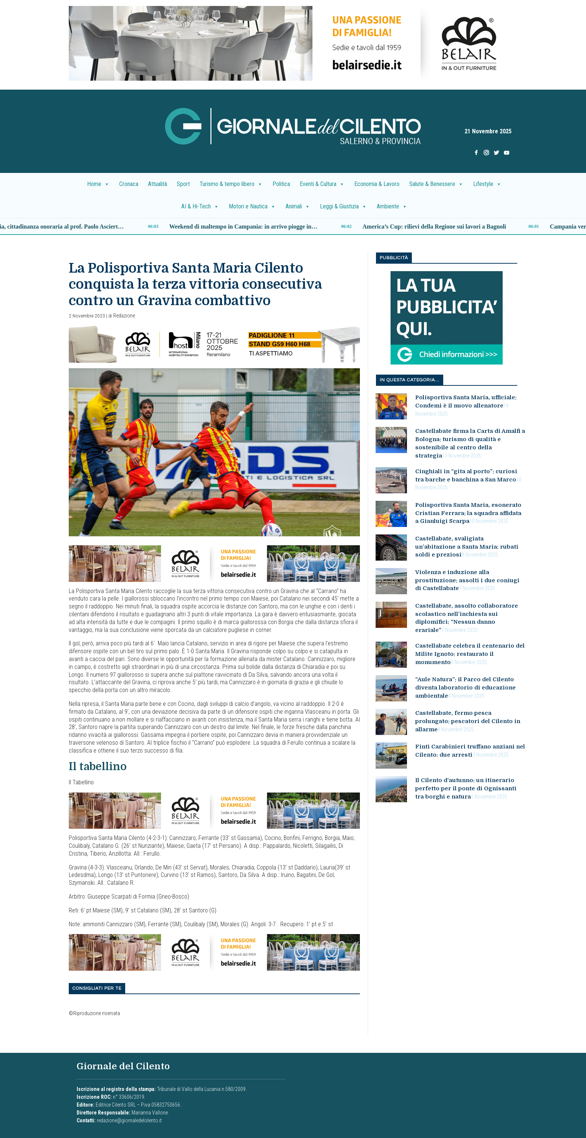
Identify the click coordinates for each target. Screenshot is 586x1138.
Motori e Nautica (252, 206)
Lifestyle (487, 184)
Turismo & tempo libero (231, 184)
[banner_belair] (214, 343)
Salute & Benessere (436, 184)
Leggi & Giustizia (343, 206)
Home (98, 184)
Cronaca (128, 183)
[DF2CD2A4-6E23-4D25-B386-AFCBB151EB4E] (293, 42)
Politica (281, 183)
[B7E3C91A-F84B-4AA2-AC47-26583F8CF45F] (214, 563)
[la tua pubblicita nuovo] (447, 317)
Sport (183, 183)
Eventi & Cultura (322, 184)
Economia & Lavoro (377, 183)
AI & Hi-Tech (200, 206)
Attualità (157, 183)
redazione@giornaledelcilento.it (129, 1120)
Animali (298, 206)
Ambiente (392, 206)
